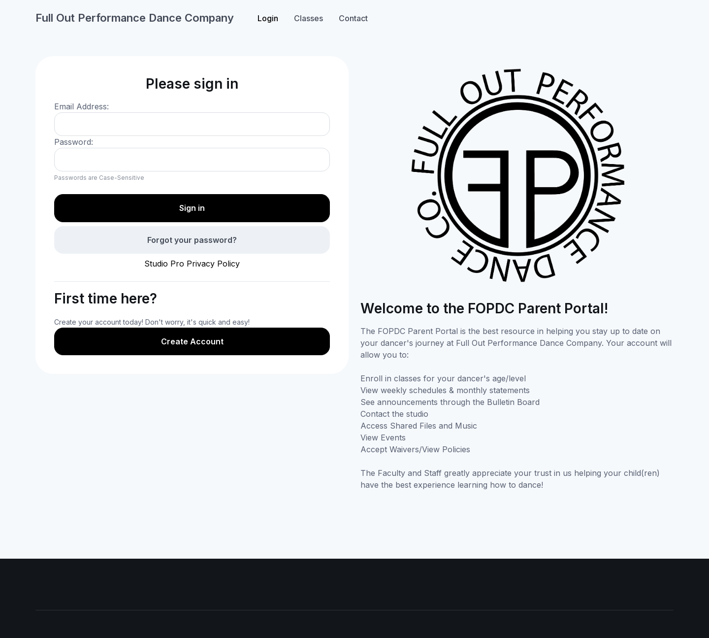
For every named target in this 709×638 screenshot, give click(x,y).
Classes (308, 18)
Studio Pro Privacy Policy (192, 264)
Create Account (192, 341)
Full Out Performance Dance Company (134, 17)
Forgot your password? (192, 240)
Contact (353, 18)
